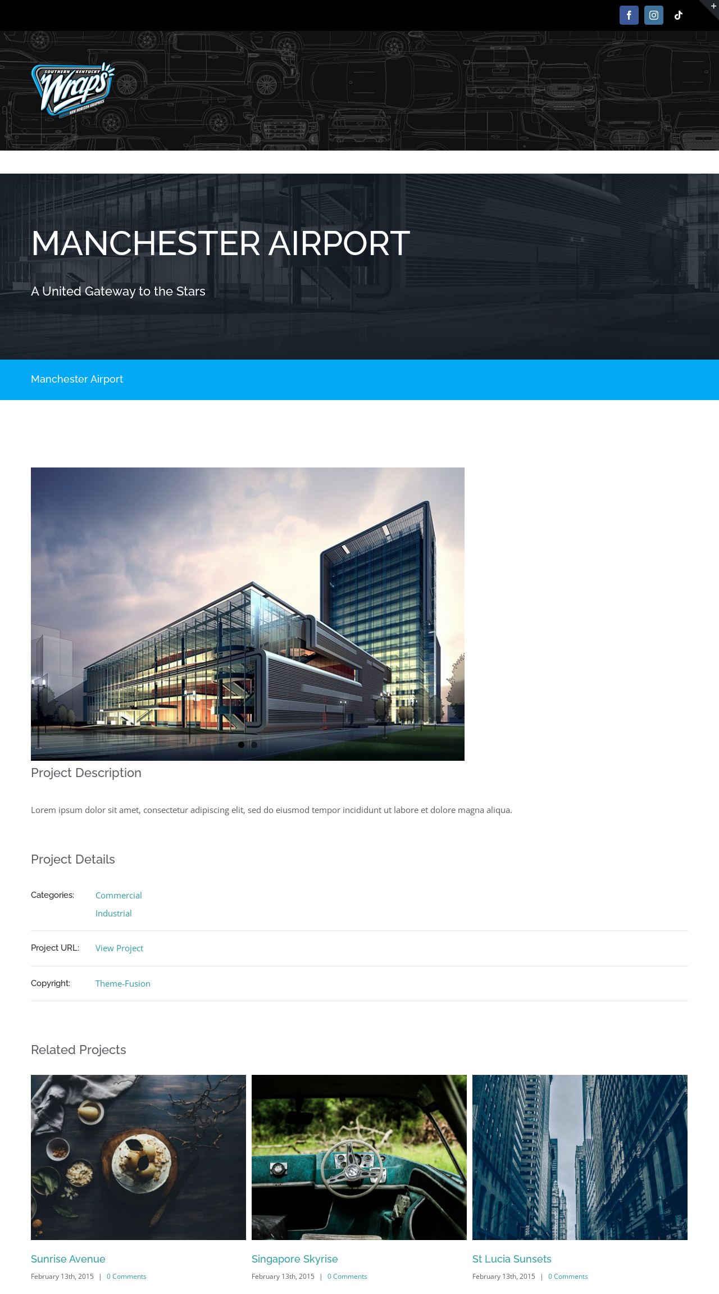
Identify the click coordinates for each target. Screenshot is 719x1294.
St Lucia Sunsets (512, 1259)
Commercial (118, 895)
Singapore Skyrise (295, 1259)
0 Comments (127, 1276)
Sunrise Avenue (68, 1259)
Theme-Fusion (123, 983)
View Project (119, 948)
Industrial (113, 913)
